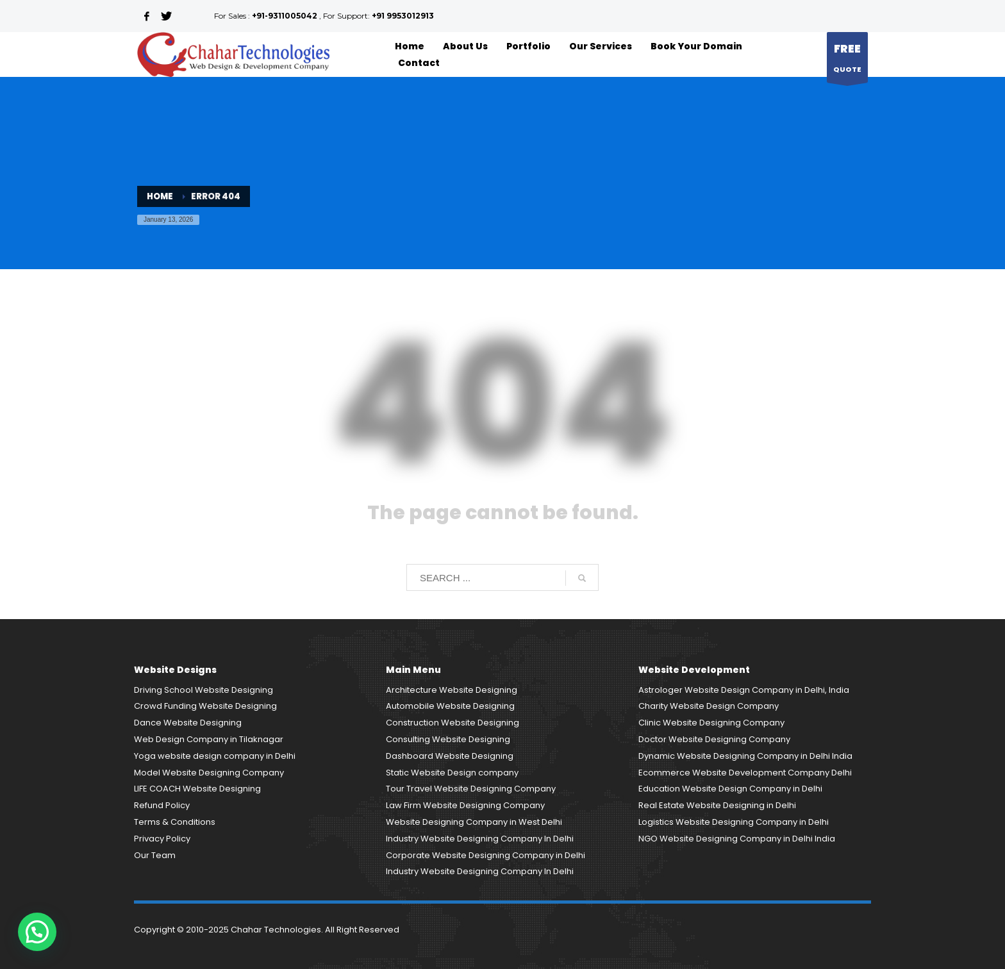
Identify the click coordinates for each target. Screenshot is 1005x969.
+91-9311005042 (284, 16)
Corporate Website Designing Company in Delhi (485, 855)
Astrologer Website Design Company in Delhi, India (743, 690)
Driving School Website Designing (203, 690)
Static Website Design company (452, 772)
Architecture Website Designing (451, 690)
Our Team (155, 855)
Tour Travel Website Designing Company (471, 789)
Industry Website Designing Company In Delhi (480, 838)
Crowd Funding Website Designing (205, 706)
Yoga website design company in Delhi (214, 756)
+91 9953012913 (403, 16)
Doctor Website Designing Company (714, 739)
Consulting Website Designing (448, 739)
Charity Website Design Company (708, 706)
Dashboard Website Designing (449, 756)
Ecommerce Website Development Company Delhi (745, 772)
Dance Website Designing (188, 722)
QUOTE (847, 60)
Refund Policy (162, 805)
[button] (37, 932)
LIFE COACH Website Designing (197, 789)
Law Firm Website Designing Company (465, 805)
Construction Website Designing (452, 722)
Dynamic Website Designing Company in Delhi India (745, 756)
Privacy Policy (162, 838)
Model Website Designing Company (209, 772)
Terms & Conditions (174, 822)
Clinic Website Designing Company (711, 722)
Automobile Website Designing (450, 706)
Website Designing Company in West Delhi (474, 822)
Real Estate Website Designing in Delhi (717, 805)
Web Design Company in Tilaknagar (208, 739)
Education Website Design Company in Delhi (730, 789)
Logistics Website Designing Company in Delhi (733, 822)
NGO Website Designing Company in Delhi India (736, 838)
